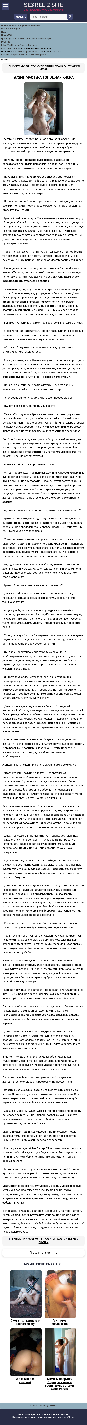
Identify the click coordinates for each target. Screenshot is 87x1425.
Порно (4, 32)
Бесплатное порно (10, 28)
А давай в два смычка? (25, 1356)
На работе (58, 1238)
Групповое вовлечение (59, 1298)
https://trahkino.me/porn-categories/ (19, 45)
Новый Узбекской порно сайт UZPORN (20, 25)
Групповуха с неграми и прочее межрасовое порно (26, 38)
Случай (44, 1242)
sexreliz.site (23, 1414)
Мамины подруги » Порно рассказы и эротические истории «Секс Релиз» (59, 1359)
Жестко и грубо (38, 1238)
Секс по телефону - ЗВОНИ (43, 1405)
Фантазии (18, 1238)
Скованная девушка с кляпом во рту (25, 1298)
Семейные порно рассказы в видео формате (23, 55)
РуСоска (5, 42)
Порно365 (6, 35)
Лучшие (21, 16)
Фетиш (72, 1238)
